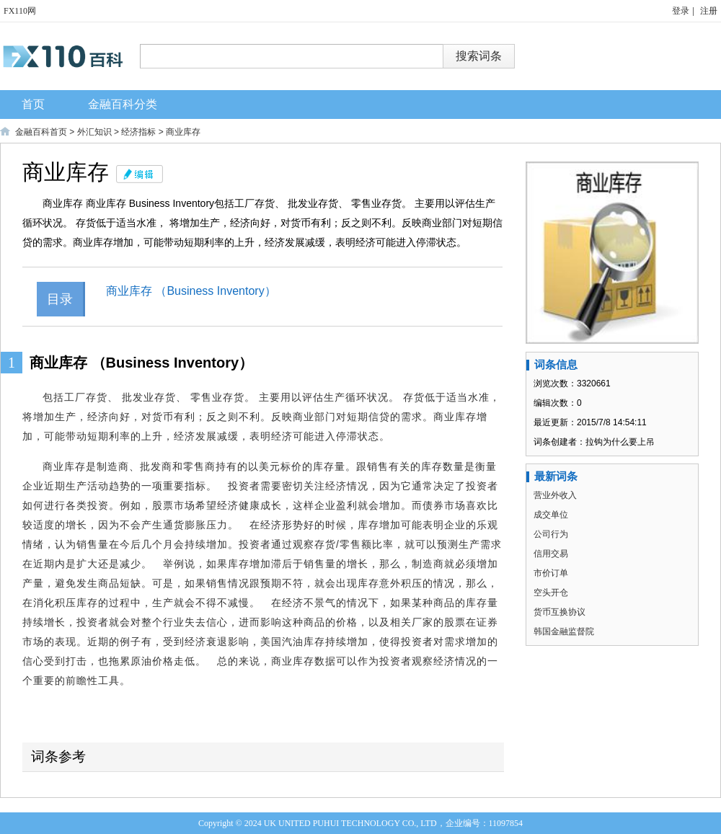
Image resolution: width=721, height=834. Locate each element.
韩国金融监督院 (564, 631)
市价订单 (551, 573)
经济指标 (138, 132)
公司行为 (551, 534)
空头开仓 (551, 592)
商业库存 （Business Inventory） (191, 291)
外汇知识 (94, 132)
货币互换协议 (559, 612)
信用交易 (551, 554)
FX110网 (20, 11)
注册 (708, 11)
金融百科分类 (122, 104)
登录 (680, 11)
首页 (33, 104)
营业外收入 (555, 495)
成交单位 (551, 515)
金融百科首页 (41, 132)
